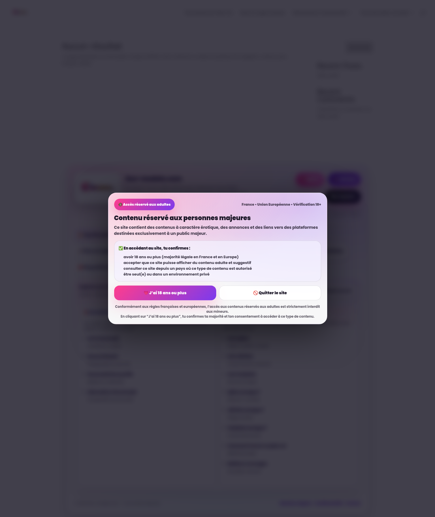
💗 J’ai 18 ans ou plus (165, 293)
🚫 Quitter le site (270, 293)
